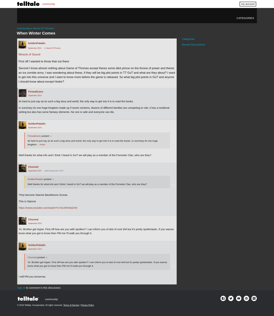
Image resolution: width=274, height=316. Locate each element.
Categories (245, 18)
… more (41, 144)
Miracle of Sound (29, 54)
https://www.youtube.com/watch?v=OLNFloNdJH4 (48, 207)
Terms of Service (71, 305)
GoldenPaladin (36, 43)
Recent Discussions (193, 44)
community (48, 3)
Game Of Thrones (53, 48)
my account (248, 3)
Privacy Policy (87, 305)
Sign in (21, 287)
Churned (33, 166)
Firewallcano (35, 91)
